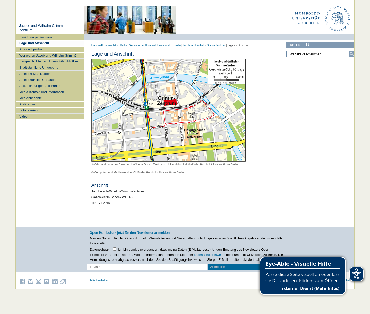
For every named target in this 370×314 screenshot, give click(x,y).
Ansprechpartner (31, 49)
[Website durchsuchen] (320, 54)
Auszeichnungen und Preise (39, 86)
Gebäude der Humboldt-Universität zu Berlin (155, 45)
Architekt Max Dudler (34, 74)
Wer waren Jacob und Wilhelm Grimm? (47, 55)
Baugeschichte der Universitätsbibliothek (48, 61)
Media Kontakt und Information (41, 92)
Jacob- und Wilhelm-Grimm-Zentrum (204, 45)
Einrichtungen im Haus (35, 37)
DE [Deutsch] (292, 45)
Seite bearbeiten (99, 280)
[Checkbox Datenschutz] (114, 249)
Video (23, 116)
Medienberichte (30, 98)
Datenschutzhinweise (209, 255)
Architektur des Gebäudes (38, 80)
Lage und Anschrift (34, 43)
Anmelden (217, 267)
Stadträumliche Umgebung (38, 67)
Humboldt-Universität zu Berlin (109, 45)
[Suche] (351, 54)
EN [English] (298, 45)
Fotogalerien (28, 110)
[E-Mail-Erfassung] (147, 267)
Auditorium (27, 104)
